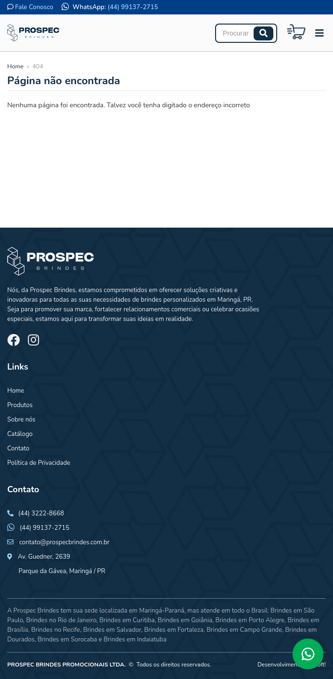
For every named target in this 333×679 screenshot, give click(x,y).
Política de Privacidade (38, 463)
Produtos (20, 405)
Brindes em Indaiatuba (134, 639)
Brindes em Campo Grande (244, 630)
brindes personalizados (172, 299)
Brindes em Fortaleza (174, 630)
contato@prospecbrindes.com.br (64, 542)
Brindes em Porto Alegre (249, 620)
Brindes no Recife (55, 630)
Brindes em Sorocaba (67, 639)
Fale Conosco (34, 7)
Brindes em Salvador (112, 630)
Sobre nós (21, 419)
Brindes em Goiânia (185, 620)
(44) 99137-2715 (133, 7)
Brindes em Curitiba (126, 620)
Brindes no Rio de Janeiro (61, 620)
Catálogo (20, 434)
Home (15, 66)
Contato (18, 448)
